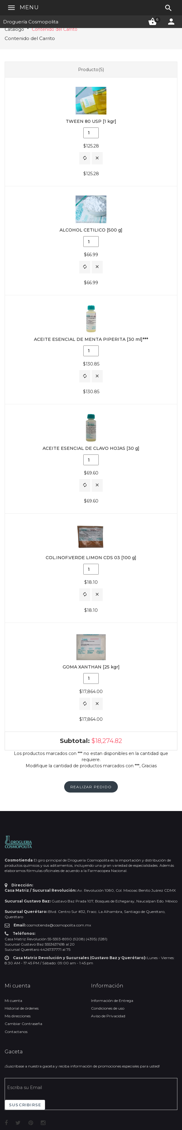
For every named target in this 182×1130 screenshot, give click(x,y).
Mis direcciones (18, 1016)
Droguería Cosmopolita (30, 22)
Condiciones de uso (107, 1008)
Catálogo (14, 29)
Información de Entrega (112, 1000)
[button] (84, 158)
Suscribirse (25, 1104)
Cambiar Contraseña (23, 1023)
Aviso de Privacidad (108, 1016)
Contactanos (16, 1031)
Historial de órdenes (22, 1008)
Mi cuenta (13, 1000)
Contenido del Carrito (54, 29)
